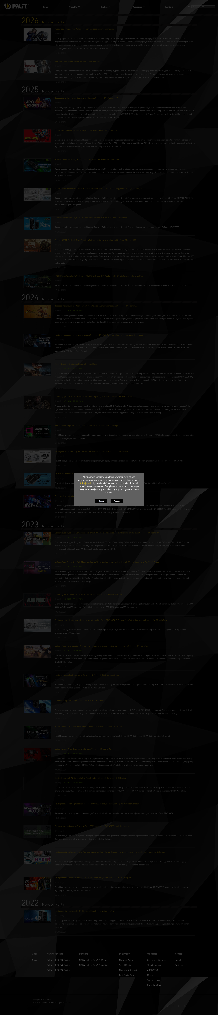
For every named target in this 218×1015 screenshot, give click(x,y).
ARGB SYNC (152, 970)
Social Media (125, 965)
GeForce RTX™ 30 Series (58, 970)
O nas (34, 960)
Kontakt (178, 960)
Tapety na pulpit (154, 980)
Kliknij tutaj (85, 483)
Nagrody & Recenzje (128, 970)
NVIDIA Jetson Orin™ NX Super (93, 960)
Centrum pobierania (156, 960)
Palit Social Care (126, 975)
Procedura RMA (154, 985)
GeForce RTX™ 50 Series (58, 960)
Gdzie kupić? (180, 965)
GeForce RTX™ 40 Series (58, 965)
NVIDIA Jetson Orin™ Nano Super (94, 965)
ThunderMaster (154, 965)
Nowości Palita (126, 960)
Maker (150, 975)
